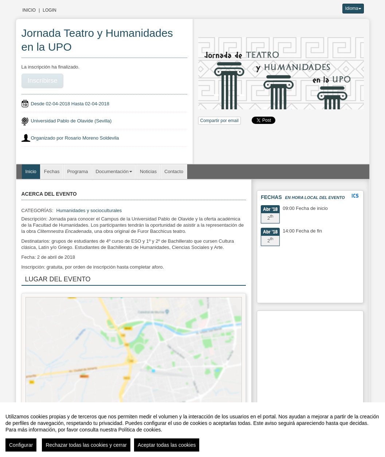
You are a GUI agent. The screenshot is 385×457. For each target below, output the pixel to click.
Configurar (21, 445)
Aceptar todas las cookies (167, 445)
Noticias (148, 171)
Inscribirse (43, 80)
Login (49, 10)
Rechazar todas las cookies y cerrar (86, 445)
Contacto (173, 171)
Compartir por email (219, 120)
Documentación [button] (114, 171)
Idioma (353, 8)
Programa (77, 171)
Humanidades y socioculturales (89, 210)
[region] (192, 429)
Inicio (29, 10)
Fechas (52, 171)
